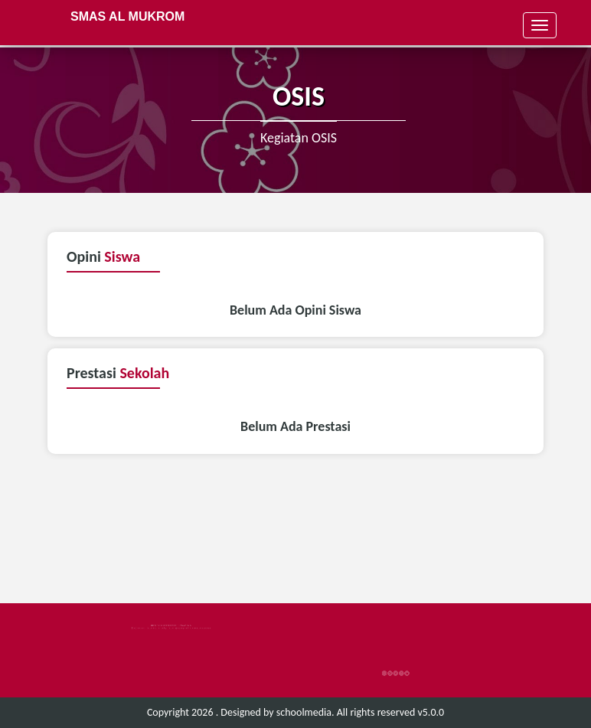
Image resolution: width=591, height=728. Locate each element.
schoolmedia (303, 712)
